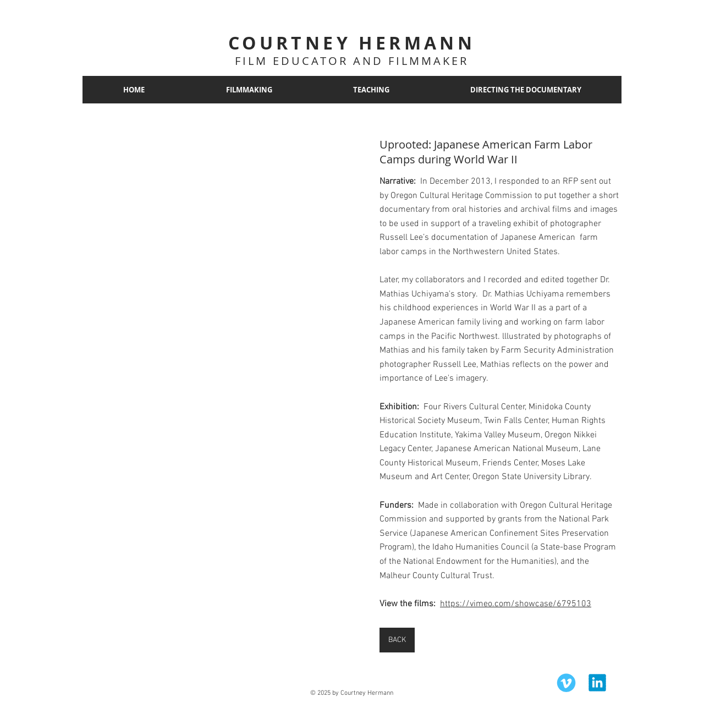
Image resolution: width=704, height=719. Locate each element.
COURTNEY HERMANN (351, 43)
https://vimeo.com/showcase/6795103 (515, 604)
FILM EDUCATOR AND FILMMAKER (352, 60)
